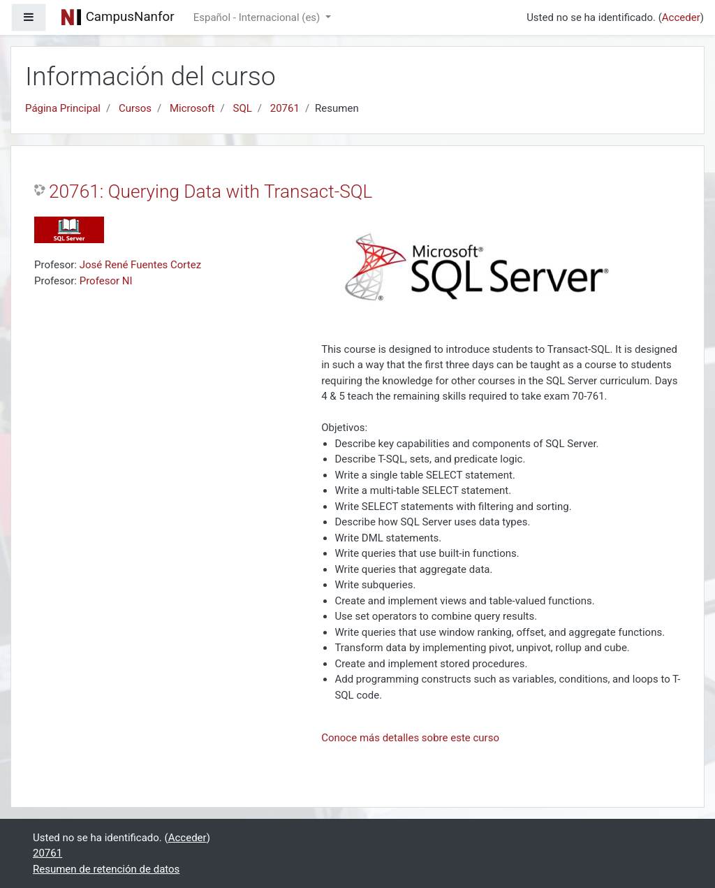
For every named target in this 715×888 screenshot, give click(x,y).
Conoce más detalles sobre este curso (410, 737)
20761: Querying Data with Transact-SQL (210, 191)
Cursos (135, 108)
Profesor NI (106, 281)
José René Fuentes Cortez (140, 265)
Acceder (681, 17)
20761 (285, 108)
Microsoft (192, 108)
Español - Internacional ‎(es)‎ (258, 17)
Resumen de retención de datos (106, 869)
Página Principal (63, 108)
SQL (242, 108)
